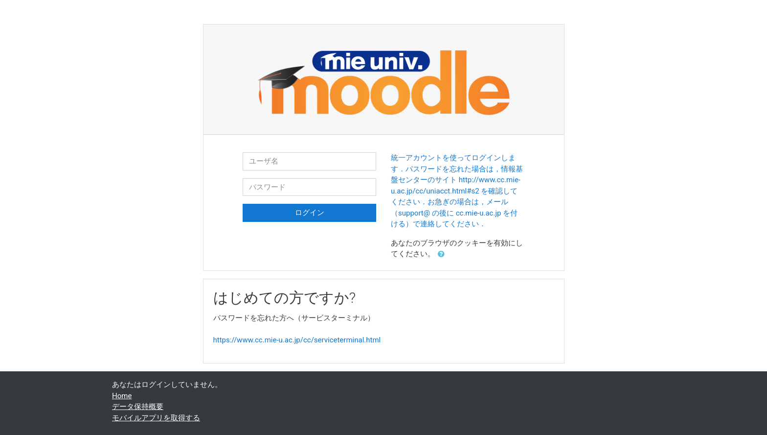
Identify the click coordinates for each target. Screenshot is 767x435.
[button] (443, 254)
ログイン (309, 212)
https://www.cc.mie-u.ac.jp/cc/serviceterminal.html (297, 340)
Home (122, 395)
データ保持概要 (137, 406)
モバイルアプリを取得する (156, 417)
